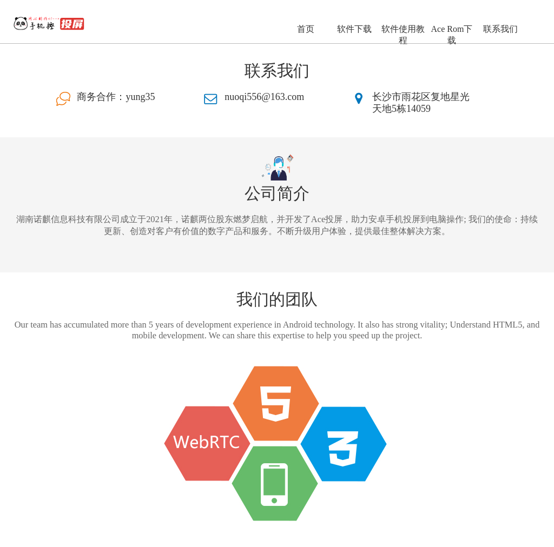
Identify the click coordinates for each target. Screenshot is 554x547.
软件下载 (354, 29)
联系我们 (500, 29)
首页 (305, 29)
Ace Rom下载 (452, 34)
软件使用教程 (403, 34)
